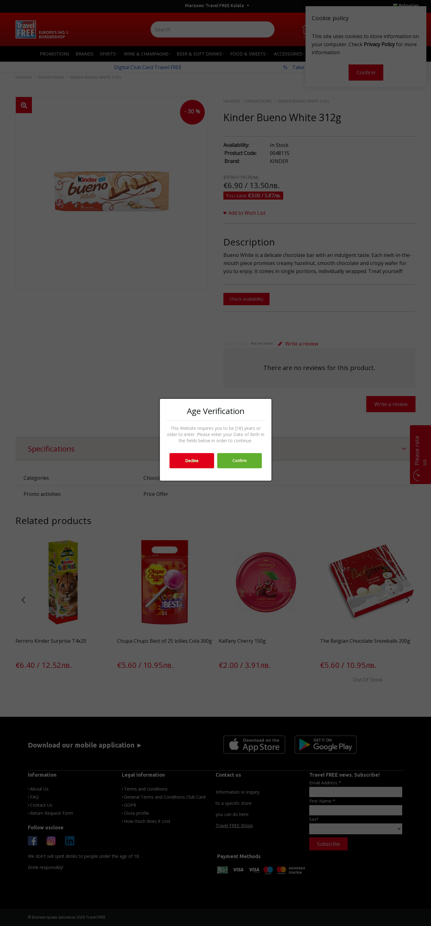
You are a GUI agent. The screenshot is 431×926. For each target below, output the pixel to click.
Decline (191, 460)
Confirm (239, 460)
